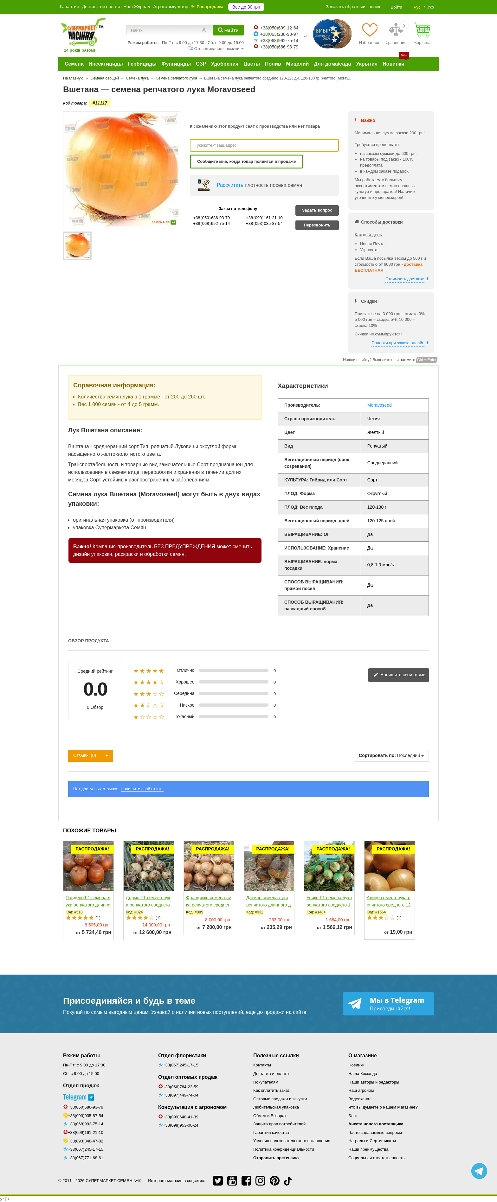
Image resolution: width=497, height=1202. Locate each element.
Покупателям (265, 1082)
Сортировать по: (377, 755)
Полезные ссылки (276, 1055)
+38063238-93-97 (279, 34)
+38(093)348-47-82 (85, 1141)
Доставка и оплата (101, 6)
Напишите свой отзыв (399, 675)
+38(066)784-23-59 (180, 1086)
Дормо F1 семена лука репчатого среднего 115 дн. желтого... (148, 905)
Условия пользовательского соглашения (291, 1140)
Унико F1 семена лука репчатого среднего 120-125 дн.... (329, 905)
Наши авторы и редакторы (373, 1082)
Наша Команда (362, 1073)
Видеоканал (359, 1099)
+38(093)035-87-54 (85, 1115)
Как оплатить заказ (271, 1090)
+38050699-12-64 (279, 27)
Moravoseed (379, 405)
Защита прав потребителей (279, 1124)
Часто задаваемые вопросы (375, 1132)
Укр (430, 7)
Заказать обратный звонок (353, 6)
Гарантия (69, 6)
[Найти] (228, 30)
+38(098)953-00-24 (180, 1125)
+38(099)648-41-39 (180, 1117)
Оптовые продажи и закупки (280, 1099)
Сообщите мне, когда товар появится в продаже (246, 161)
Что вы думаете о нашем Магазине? (383, 1107)
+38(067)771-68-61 (85, 1157)
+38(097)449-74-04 (180, 1095)
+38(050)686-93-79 (85, 1107)
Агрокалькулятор (170, 6)
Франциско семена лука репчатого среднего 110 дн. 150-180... (208, 905)
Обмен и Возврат (269, 1115)
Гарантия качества (271, 1132)
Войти (396, 7)
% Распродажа (207, 6)
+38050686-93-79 (279, 46)
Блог (352, 1115)
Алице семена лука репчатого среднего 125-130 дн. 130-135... (389, 905)
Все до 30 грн (246, 7)
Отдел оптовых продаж (187, 1077)
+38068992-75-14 (279, 40)
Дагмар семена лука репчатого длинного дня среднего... (268, 905)
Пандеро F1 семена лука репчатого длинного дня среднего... (88, 905)
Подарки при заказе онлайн (397, 342)
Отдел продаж (81, 1085)
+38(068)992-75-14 (85, 1124)
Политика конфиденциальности (283, 1149)
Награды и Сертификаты (372, 1140)
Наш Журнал (136, 6)
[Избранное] (369, 33)
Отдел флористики (182, 1055)
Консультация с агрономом (192, 1107)
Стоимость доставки (404, 279)
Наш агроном (361, 1090)
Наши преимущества (368, 1149)
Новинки (356, 1065)
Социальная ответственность (376, 1157)
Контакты (262, 1065)
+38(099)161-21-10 (85, 1132)
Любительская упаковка (276, 1107)
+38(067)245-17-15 (85, 1149)
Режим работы (81, 1055)
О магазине (362, 1055)
